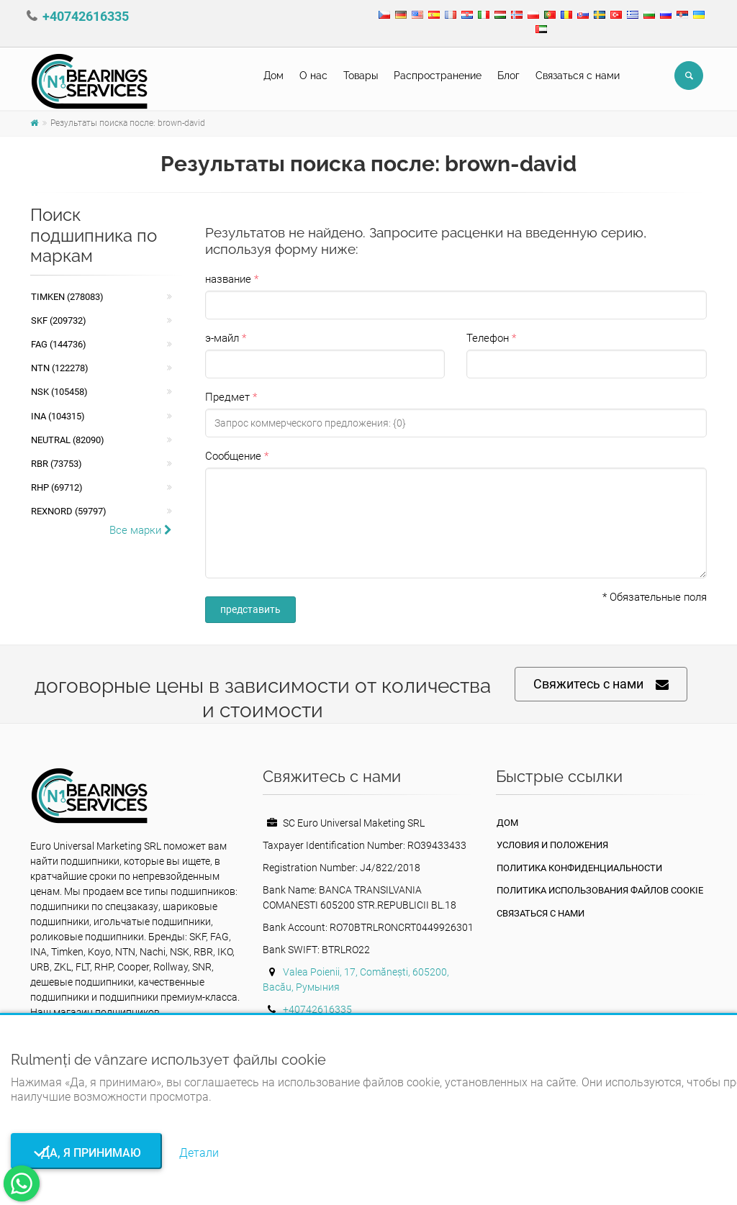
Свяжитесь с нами (601, 684)
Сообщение (233, 456)
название (228, 279)
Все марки (140, 530)
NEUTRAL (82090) (67, 440)
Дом (273, 75)
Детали (199, 1153)
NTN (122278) (60, 368)
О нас (313, 75)
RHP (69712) (57, 487)
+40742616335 (85, 16)
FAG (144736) (58, 344)
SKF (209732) (58, 320)
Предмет (227, 397)
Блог (508, 75)
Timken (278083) (67, 296)
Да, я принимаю (86, 1153)
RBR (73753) (56, 463)
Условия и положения (552, 845)
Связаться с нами (577, 75)
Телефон (487, 338)
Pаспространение (437, 75)
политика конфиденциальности (579, 868)
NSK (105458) (59, 391)
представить (250, 609)
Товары (360, 75)
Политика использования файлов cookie (600, 890)
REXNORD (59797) (69, 511)
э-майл (222, 338)
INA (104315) (58, 416)
